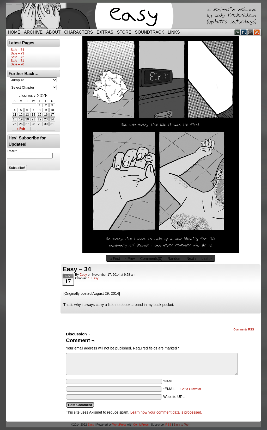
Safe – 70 (17, 64)
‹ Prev (130, 258)
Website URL (174, 397)
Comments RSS (243, 329)
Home (14, 32)
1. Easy (93, 278)
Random (174, 258)
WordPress (119, 424)
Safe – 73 (17, 53)
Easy (91, 424)
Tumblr (244, 32)
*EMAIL (182, 389)
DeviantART (237, 32)
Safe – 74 (17, 50)
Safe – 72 (17, 57)
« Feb (21, 129)
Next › (191, 258)
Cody (83, 275)
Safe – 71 (17, 61)
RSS (257, 32)
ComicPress (141, 424)
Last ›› (207, 258)
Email (250, 32)
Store (124, 32)
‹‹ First (115, 258)
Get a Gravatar (190, 389)
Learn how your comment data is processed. (166, 412)
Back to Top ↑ (182, 424)
